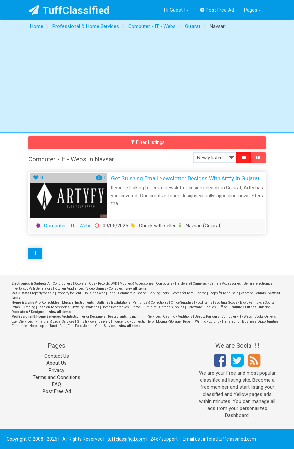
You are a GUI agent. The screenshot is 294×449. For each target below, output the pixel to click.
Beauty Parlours (207, 316)
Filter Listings (148, 142)
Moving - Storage (168, 321)
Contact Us (56, 356)
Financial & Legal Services (54, 321)
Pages (252, 10)
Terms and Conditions (56, 377)
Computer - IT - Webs (68, 226)
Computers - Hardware (173, 283)
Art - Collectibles (47, 302)
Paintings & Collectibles (150, 302)
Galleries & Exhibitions (113, 302)
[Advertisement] (147, 83)
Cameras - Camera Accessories (217, 283)
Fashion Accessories (54, 307)
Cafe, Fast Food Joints (76, 326)
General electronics (258, 283)
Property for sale (42, 293)
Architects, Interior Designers (84, 316)
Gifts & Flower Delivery (93, 321)
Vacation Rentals (253, 293)
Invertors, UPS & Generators (32, 288)
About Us (56, 363)
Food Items (204, 302)
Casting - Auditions (177, 316)
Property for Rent (69, 293)
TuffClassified (69, 10)
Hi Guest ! (176, 10)
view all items (136, 288)
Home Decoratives (115, 307)
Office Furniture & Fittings (237, 307)
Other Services (106, 326)
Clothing (28, 307)
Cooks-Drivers (265, 316)
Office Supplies (182, 302)
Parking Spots (158, 293)
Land (112, 293)
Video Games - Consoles (104, 288)
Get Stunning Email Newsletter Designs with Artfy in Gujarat (185, 178)
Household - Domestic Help (133, 321)
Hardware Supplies (201, 307)
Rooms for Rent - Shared (188, 293)
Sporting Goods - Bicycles (234, 302)
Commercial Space (132, 293)
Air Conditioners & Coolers (67, 283)
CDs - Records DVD (103, 283)
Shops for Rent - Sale (223, 293)
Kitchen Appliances (69, 288)
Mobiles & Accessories (137, 283)
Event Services (22, 321)
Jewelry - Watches (85, 307)
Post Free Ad (217, 10)
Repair (188, 321)
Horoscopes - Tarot (43, 326)
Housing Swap (94, 293)
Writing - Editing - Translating (217, 321)
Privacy (56, 370)
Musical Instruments (78, 302)
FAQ (56, 384)
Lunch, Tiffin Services (145, 316)
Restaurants (117, 316)
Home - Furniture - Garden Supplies (157, 307)
